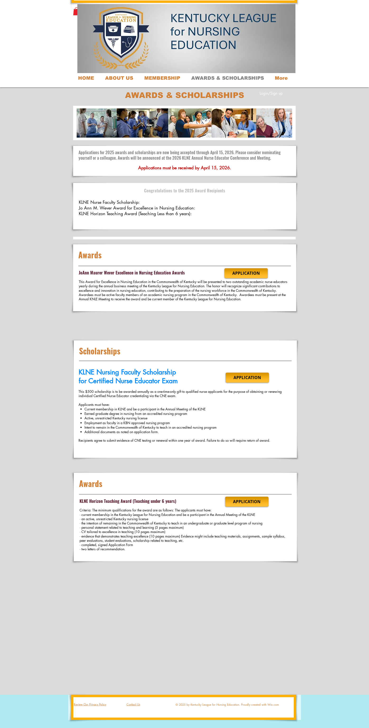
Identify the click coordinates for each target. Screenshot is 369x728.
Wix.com (273, 705)
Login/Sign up (271, 93)
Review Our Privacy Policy (90, 704)
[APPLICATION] (246, 273)
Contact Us (133, 704)
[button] (76, 11)
